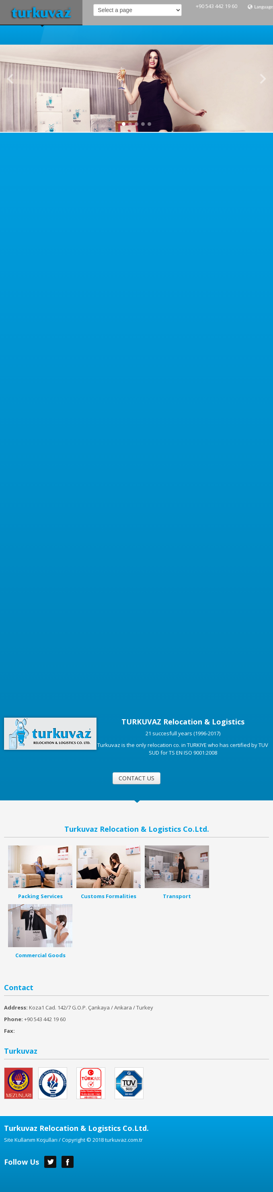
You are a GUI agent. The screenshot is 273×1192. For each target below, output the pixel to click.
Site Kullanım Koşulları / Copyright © (47, 1139)
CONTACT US (136, 778)
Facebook (68, 1162)
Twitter (50, 1162)
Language (260, 7)
